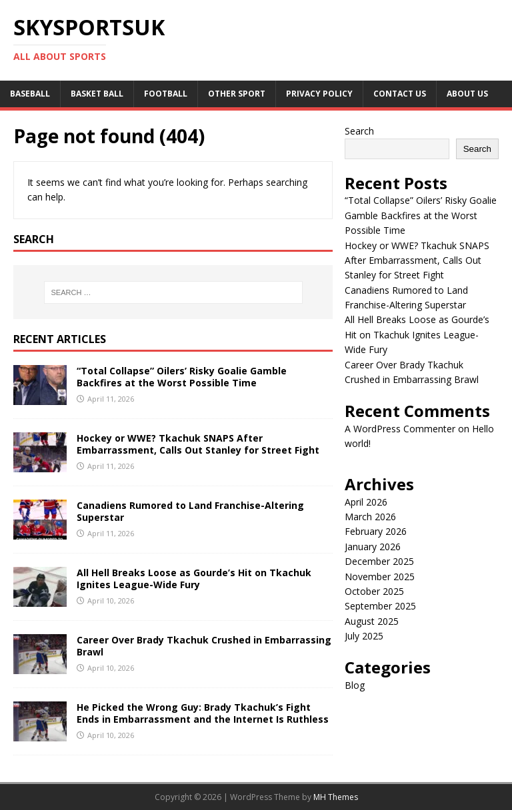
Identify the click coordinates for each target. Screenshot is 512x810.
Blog (355, 685)
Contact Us (399, 93)
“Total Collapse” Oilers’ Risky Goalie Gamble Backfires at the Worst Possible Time (182, 376)
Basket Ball (97, 93)
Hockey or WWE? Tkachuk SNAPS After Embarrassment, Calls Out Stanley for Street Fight (198, 444)
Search (359, 131)
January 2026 (373, 546)
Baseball (30, 93)
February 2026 (376, 531)
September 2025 (380, 606)
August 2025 (372, 621)
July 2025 (364, 635)
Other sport (236, 93)
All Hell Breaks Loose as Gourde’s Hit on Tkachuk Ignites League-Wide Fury (194, 578)
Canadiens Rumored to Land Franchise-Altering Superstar (190, 511)
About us (467, 93)
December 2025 (379, 561)
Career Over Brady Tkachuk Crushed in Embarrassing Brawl (204, 645)
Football (165, 93)
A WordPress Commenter (400, 428)
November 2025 (380, 576)
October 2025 (374, 591)
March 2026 (370, 516)
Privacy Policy (319, 93)
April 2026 (366, 502)
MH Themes (335, 797)
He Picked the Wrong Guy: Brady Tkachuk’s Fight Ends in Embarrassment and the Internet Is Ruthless (203, 713)
